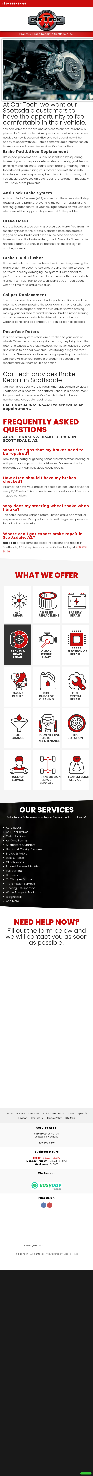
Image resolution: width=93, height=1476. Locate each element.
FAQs (71, 1113)
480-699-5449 (14, 3)
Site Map (70, 1118)
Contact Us (37, 1118)
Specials (82, 1113)
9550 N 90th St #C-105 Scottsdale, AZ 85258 (46, 1135)
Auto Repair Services (27, 1113)
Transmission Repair (54, 1113)
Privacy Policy (54, 1118)
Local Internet (71, 1254)
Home (9, 1113)
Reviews (22, 1118)
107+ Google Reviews (33, 1245)
